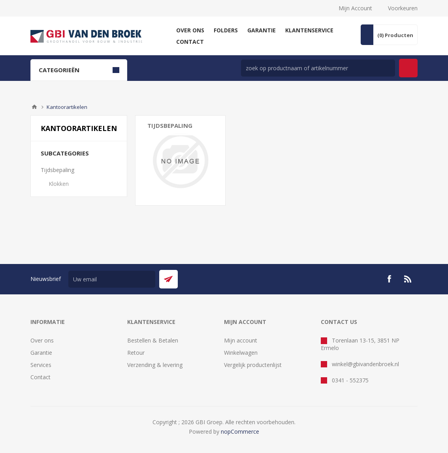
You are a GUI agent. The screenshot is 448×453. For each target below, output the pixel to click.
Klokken (59, 183)
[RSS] (408, 279)
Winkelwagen (241, 352)
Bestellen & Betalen (152, 340)
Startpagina (34, 107)
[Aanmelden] (111, 279)
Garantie (41, 352)
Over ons (42, 340)
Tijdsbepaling (57, 170)
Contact (40, 377)
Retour (136, 352)
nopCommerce (240, 431)
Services (40, 365)
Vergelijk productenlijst (253, 365)
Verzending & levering (155, 365)
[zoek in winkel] (318, 68)
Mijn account (240, 340)
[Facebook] (389, 279)
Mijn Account (355, 8)
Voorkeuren (403, 8)
